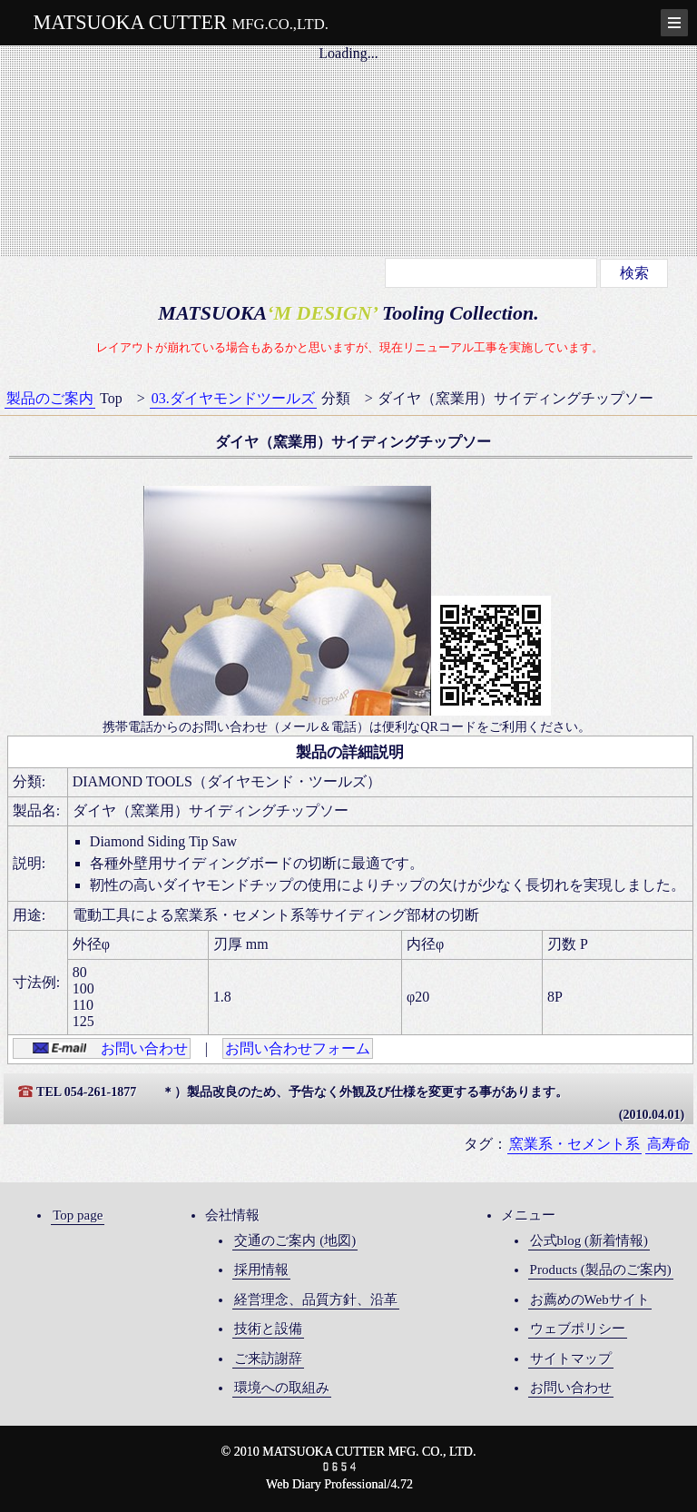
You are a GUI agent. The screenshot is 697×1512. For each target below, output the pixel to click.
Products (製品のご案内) (601, 1269)
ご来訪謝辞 (268, 1358)
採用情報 (261, 1269)
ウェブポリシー (577, 1328)
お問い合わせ (110, 1048)
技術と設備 (268, 1328)
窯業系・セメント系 (574, 1143)
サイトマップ (571, 1358)
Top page (78, 1215)
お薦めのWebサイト (590, 1299)
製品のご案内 (49, 398)
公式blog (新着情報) (589, 1240)
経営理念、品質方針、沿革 (316, 1299)
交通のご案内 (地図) (295, 1240)
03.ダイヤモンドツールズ (233, 398)
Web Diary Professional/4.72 (339, 1484)
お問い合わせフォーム (297, 1048)
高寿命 (669, 1143)
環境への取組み (281, 1387)
